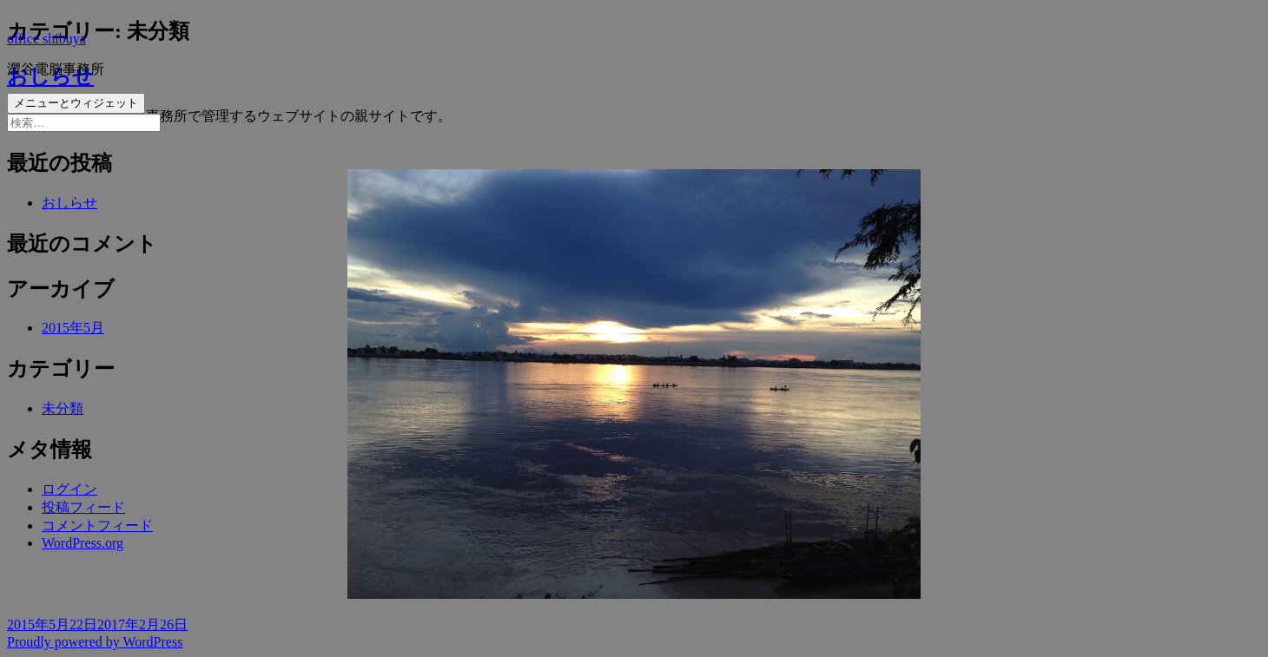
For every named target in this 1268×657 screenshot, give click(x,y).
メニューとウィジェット (76, 102)
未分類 (62, 408)
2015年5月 (73, 327)
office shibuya (46, 38)
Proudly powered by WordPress (94, 641)
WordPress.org (82, 542)
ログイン (69, 489)
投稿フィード (83, 507)
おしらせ (69, 202)
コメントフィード (97, 525)
